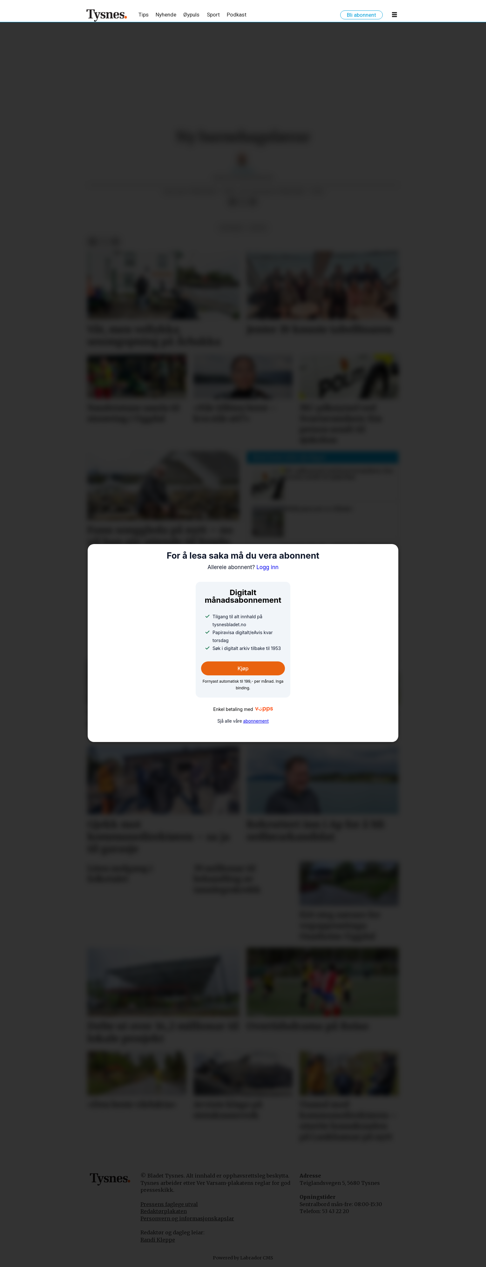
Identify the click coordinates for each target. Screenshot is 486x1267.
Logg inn (243, 567)
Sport (213, 14)
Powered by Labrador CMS (243, 1258)
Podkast (236, 14)
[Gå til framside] (107, 15)
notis (258, 228)
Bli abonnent (361, 15)
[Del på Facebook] (232, 202)
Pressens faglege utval (169, 1204)
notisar (231, 228)
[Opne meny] (394, 16)
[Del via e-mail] (253, 202)
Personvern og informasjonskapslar (187, 1218)
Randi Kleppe (157, 1240)
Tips (143, 14)
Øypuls (191, 14)
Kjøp (243, 668)
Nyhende (166, 14)
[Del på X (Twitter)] (242, 202)
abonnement (255, 721)
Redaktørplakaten (163, 1211)
